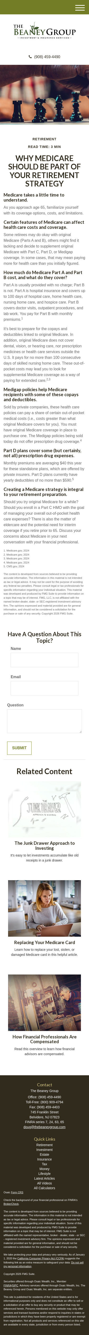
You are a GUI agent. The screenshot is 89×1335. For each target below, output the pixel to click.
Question (15, 705)
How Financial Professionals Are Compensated (45, 1039)
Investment (44, 1150)
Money (44, 1169)
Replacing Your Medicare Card (44, 942)
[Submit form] (19, 748)
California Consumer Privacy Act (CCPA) (40, 1258)
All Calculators (44, 1188)
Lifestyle (44, 1174)
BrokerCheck (11, 1203)
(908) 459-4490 (44, 57)
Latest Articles (44, 1178)
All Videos (44, 1183)
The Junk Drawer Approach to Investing (44, 845)
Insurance (44, 1159)
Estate (44, 1154)
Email (16, 677)
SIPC (15, 1285)
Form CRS (17, 1192)
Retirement (44, 1145)
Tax (44, 1164)
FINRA (7, 1285)
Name (16, 649)
